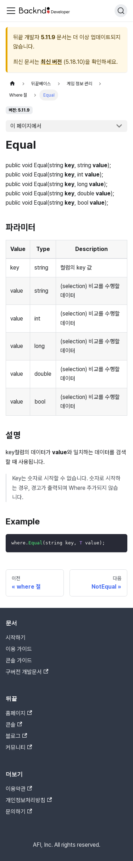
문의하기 (19, 811)
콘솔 (14, 724)
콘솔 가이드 (19, 660)
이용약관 (19, 788)
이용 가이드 (19, 649)
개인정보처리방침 (29, 800)
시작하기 (16, 637)
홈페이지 (19, 713)
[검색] (121, 10)
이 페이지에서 (25, 126)
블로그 (16, 736)
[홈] (12, 83)
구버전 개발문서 (27, 671)
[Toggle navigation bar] (11, 10)
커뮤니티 (19, 747)
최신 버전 (51, 61)
